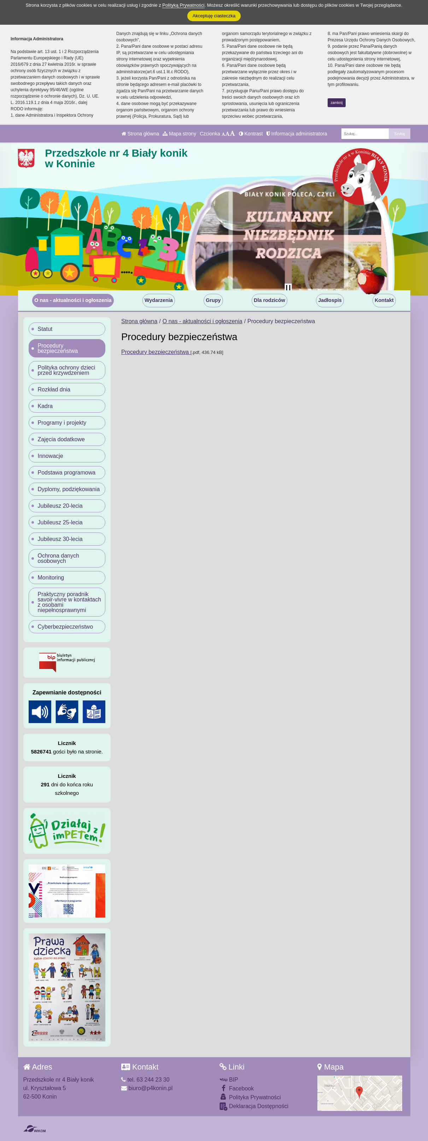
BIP (228, 1080)
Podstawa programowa (67, 473)
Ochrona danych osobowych (58, 558)
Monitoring (51, 578)
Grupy (213, 300)
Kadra (45, 406)
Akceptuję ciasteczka (214, 15)
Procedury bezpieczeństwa (155, 352)
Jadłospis (329, 300)
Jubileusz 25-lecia (60, 522)
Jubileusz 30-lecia (60, 539)
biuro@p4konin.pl (146, 1088)
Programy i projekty (62, 423)
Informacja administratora (296, 133)
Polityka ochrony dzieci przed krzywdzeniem (66, 370)
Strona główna (140, 133)
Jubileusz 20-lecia (60, 506)
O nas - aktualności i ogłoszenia (72, 300)
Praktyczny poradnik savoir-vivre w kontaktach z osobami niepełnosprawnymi (69, 602)
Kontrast (251, 133)
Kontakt (384, 300)
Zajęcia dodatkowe (61, 439)
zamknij (337, 103)
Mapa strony (179, 133)
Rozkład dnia (54, 389)
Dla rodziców (269, 300)
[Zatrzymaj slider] (288, 288)
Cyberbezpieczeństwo (65, 627)
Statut (45, 329)
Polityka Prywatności (250, 1097)
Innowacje (50, 456)
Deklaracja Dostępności (254, 1106)
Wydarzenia (159, 300)
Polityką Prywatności (183, 5)
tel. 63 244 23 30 (145, 1080)
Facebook (236, 1088)
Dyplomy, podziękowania (69, 489)
